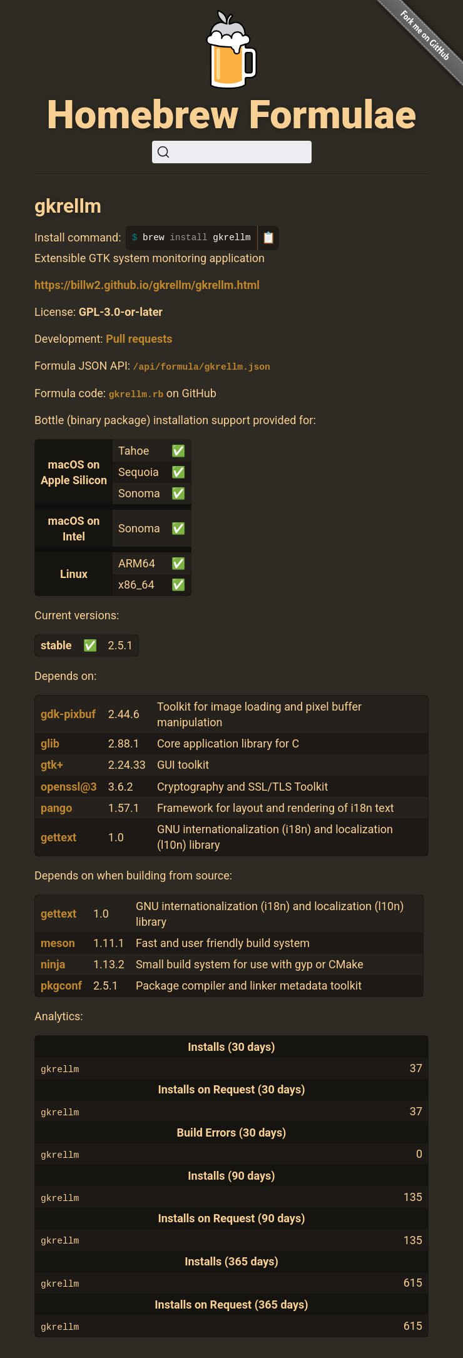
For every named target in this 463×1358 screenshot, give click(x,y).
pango (56, 807)
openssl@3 (69, 786)
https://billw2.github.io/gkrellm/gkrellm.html (147, 284)
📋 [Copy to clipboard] (268, 237)
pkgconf (61, 985)
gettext (58, 836)
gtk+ (52, 764)
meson (58, 942)
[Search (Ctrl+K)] (232, 152)
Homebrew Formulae (232, 115)
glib (50, 743)
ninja (53, 964)
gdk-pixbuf (68, 714)
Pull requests (139, 338)
